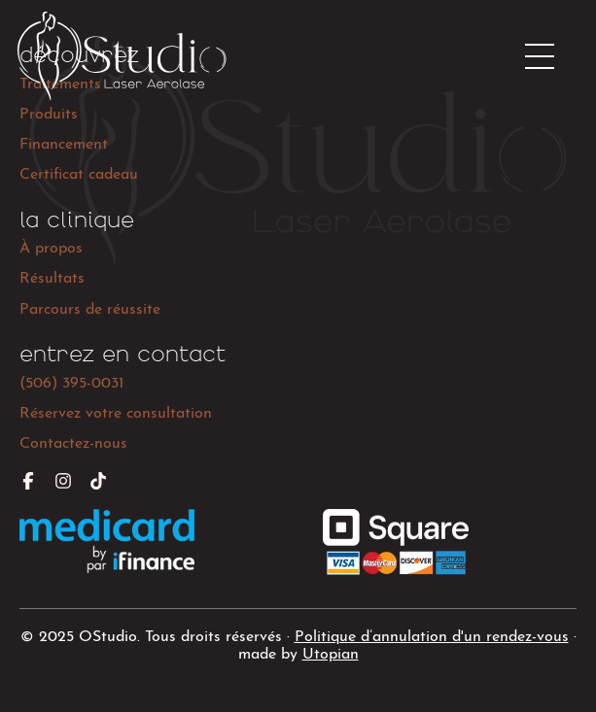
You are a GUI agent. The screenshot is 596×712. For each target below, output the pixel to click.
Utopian (330, 654)
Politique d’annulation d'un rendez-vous (432, 637)
